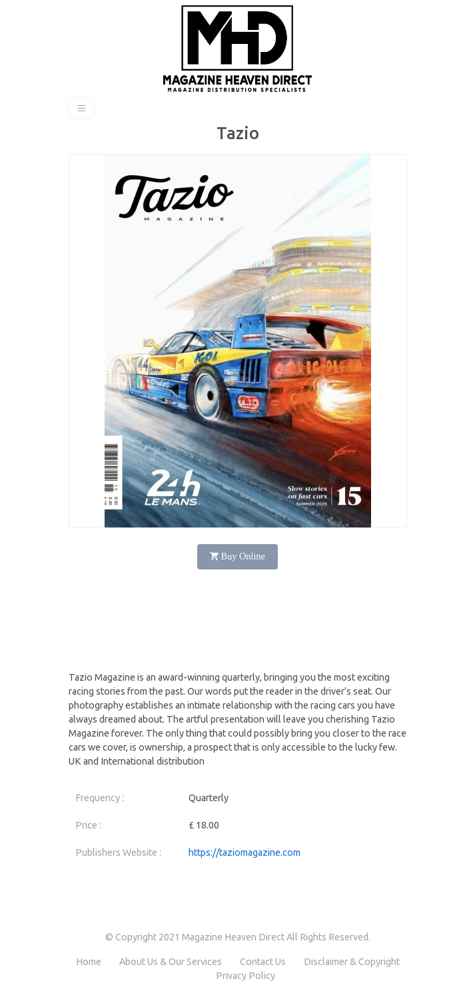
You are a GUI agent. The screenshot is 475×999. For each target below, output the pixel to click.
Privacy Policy (245, 975)
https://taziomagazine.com (244, 852)
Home (88, 961)
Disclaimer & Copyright (352, 961)
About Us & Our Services (170, 961)
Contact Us (263, 961)
